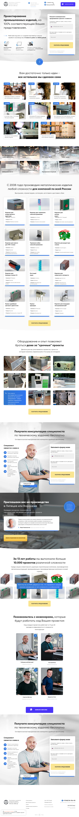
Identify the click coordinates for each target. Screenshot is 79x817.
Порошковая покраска (49, 172)
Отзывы (27, 808)
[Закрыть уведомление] (25, 810)
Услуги (27, 804)
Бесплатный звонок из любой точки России (67, 802)
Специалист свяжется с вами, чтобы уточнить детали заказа (60, 22)
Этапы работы (29, 800)
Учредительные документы (31, 806)
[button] (39, 323)
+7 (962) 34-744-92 (69, 800)
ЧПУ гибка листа (47, 157)
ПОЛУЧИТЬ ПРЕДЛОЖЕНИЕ (61, 45)
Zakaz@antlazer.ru (50, 4)
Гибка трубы (65, 157)
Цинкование (65, 172)
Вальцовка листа (7, 172)
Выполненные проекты (31, 802)
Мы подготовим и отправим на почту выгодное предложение (61, 33)
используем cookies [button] (9, 811)
